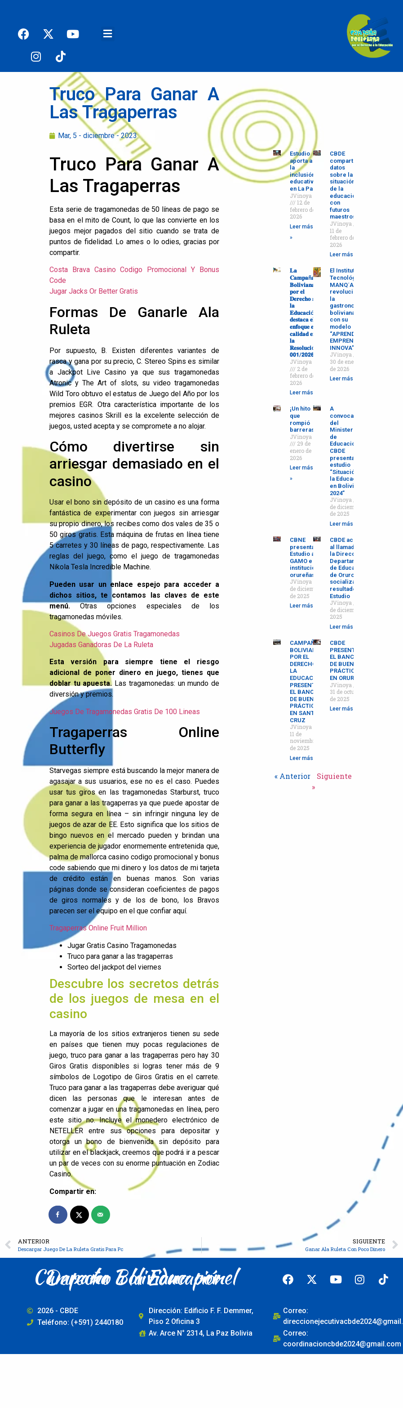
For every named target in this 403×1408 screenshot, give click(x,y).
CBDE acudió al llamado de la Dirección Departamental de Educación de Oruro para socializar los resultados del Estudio (350, 567)
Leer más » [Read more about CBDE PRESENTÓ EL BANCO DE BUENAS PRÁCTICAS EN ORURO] (343, 709)
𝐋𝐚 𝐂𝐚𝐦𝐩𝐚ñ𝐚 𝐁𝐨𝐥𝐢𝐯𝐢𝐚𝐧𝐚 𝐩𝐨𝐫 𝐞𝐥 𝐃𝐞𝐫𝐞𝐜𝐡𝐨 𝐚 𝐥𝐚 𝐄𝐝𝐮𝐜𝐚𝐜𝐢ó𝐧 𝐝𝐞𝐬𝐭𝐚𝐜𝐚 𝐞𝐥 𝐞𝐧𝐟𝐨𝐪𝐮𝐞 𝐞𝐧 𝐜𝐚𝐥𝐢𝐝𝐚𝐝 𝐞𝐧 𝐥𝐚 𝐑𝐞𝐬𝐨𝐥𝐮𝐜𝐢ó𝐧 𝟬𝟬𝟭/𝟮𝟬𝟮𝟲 (304, 312)
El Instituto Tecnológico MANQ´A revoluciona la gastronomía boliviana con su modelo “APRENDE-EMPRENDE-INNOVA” (347, 309)
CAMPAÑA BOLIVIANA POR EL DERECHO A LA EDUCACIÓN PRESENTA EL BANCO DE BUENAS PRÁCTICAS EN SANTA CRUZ (306, 681)
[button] (108, 34)
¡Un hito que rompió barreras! (303, 419)
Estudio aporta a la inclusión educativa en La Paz (303, 171)
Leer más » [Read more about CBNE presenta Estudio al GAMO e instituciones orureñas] (303, 606)
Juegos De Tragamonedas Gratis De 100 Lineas (124, 711)
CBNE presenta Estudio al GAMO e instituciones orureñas (307, 557)
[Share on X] (80, 1215)
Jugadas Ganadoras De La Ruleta (101, 644)
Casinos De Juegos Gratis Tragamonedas (114, 634)
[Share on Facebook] (58, 1215)
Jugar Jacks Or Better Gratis (93, 291)
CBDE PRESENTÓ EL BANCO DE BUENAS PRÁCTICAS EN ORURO (346, 660)
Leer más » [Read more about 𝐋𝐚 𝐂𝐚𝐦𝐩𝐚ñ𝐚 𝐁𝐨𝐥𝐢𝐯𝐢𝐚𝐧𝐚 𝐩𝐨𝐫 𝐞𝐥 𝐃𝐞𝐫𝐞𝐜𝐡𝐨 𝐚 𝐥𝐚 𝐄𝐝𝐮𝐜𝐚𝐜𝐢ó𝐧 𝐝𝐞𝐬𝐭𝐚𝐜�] (303, 392)
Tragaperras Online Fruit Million (98, 928)
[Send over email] (101, 1215)
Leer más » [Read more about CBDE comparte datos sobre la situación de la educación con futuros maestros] (343, 254)
